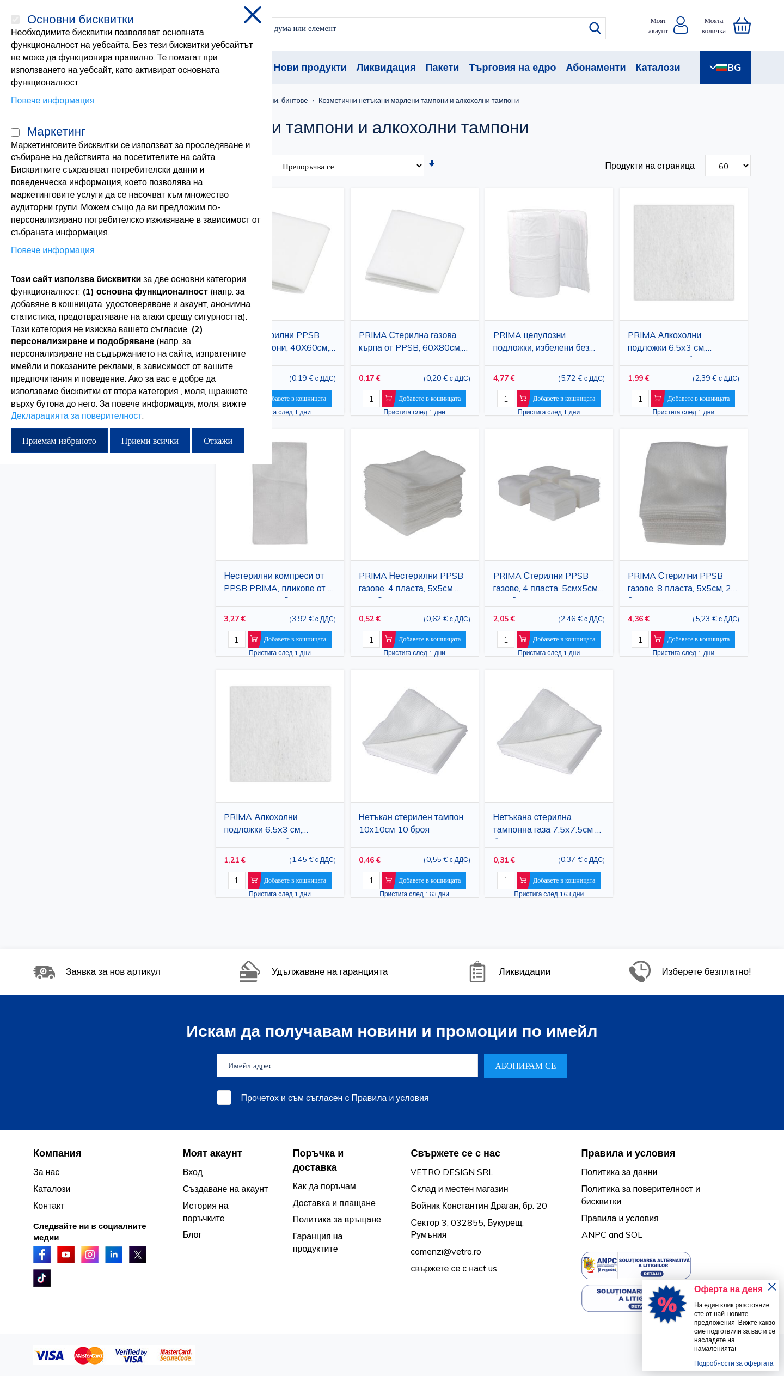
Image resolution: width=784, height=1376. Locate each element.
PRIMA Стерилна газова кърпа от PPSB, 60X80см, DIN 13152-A (410, 343)
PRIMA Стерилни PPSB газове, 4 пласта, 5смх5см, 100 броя (546, 584)
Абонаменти (596, 67)
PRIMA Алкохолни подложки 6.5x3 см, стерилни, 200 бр (667, 343)
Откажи (218, 440)
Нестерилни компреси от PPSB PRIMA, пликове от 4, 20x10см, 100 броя (279, 584)
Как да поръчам (324, 1186)
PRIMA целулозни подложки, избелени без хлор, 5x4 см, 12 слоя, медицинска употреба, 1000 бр (541, 343)
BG (725, 67)
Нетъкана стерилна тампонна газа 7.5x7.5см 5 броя (547, 825)
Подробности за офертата (733, 1363)
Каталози (657, 67)
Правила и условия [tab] (628, 1153)
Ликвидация (386, 67)
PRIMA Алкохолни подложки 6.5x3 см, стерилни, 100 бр (263, 825)
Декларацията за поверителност (76, 415)
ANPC (594, 1234)
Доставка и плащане (334, 1202)
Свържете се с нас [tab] (455, 1153)
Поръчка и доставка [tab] (318, 1160)
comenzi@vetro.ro (446, 1251)
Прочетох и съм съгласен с (335, 1097)
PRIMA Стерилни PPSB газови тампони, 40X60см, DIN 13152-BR (276, 343)
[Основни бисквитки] (15, 19)
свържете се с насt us (454, 1268)
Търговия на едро (512, 67)
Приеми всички (150, 440)
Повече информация (53, 100)
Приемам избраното (59, 440)
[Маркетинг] (15, 132)
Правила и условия (389, 1097)
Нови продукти (309, 67)
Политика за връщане (337, 1219)
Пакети (443, 67)
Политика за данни (619, 1171)
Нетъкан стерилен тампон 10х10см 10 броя (411, 823)
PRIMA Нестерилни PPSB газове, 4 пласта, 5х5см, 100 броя (411, 584)
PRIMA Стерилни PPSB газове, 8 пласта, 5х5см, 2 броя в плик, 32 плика (679, 584)
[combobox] (401, 28)
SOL (634, 1234)
